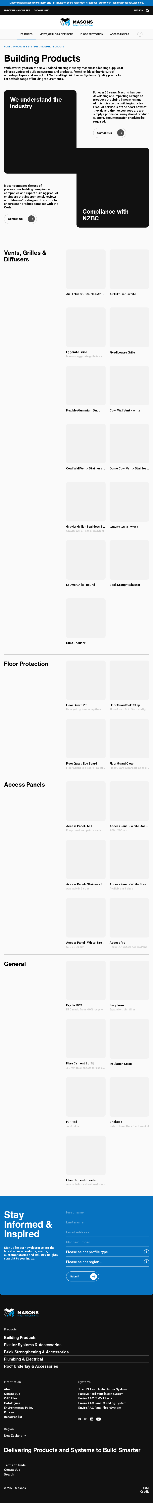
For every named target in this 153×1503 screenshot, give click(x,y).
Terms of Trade (15, 1465)
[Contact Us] (20, 219)
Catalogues (12, 1403)
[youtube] (98, 1419)
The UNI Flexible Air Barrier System (102, 1389)
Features (26, 34)
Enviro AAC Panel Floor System (99, 1407)
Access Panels (119, 34)
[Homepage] (76, 22)
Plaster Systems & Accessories (33, 1345)
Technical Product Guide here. (127, 2)
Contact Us (12, 1393)
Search (9, 1474)
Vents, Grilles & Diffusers (56, 34)
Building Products (52, 46)
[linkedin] (91, 1419)
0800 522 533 (42, 10)
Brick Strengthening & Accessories (36, 1352)
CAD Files (10, 1398)
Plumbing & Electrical (23, 1359)
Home (7, 46)
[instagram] (85, 1419)
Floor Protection (91, 34)
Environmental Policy (18, 1407)
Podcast (10, 1412)
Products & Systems (25, 46)
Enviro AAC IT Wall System (96, 1398)
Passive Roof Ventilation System (101, 1393)
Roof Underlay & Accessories (31, 1366)
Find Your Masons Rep (17, 10)
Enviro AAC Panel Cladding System (102, 1403)
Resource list (13, 1417)
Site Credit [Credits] (144, 1489)
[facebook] (79, 1419)
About (8, 1389)
